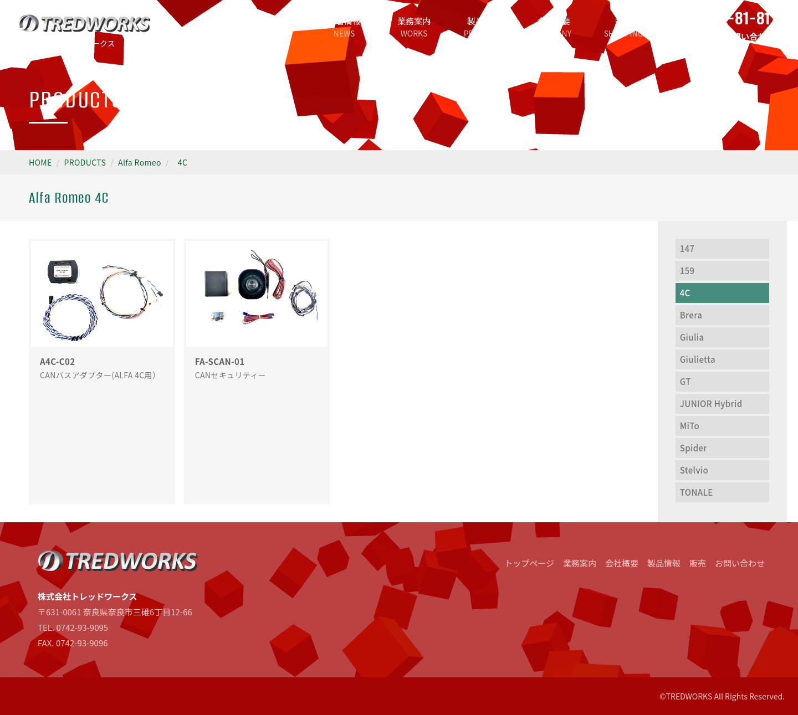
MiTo (689, 425)
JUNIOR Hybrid (711, 403)
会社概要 (553, 27)
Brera (691, 315)
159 (687, 270)
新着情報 (344, 27)
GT (685, 381)
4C (182, 162)
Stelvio (694, 470)
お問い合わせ (740, 563)
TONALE (696, 492)
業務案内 (413, 27)
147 (687, 248)
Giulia (692, 337)
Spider (693, 448)
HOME (40, 162)
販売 (623, 27)
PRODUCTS (85, 162)
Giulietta (697, 359)
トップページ (274, 27)
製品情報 (483, 27)
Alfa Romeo (139, 162)
